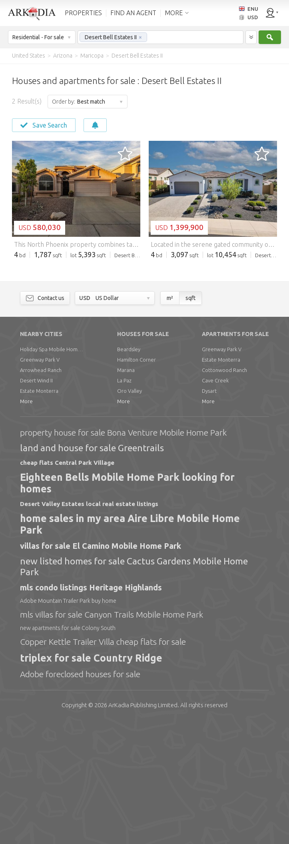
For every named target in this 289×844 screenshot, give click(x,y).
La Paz (124, 502)
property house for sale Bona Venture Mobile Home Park (123, 554)
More (26, 523)
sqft (190, 420)
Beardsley (128, 471)
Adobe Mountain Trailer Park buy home (68, 723)
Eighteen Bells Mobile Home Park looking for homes (127, 605)
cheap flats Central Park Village (67, 584)
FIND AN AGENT (133, 12)
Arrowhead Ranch (41, 492)
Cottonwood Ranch (224, 492)
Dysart (209, 513)
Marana (126, 492)
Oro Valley (129, 513)
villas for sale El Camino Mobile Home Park (100, 667)
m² (170, 420)
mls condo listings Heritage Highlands (91, 709)
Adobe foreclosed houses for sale (80, 796)
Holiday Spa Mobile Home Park (52, 471)
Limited (142, 827)
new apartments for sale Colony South (68, 750)
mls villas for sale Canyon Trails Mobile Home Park (111, 736)
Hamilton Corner (136, 481)
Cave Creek (215, 502)
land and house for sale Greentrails (92, 570)
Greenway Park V (40, 481)
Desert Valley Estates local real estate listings (89, 625)
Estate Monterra (39, 513)
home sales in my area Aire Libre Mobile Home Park (130, 646)
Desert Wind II (36, 502)
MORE (174, 12)
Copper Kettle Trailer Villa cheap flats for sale (103, 763)
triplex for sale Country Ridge (91, 780)
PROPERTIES (83, 12)
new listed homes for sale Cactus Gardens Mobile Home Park (134, 688)
